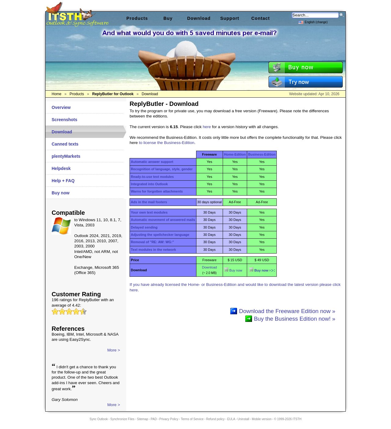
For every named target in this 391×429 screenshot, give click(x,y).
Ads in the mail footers (149, 202)
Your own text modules (149, 212)
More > (113, 350)
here (207, 126)
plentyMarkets (66, 156)
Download (62, 131)
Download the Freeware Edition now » (287, 311)
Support (229, 18)
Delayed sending (144, 227)
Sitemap (142, 419)
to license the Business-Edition (167, 142)
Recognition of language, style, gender (161, 169)
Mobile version (261, 419)
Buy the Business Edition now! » (294, 318)
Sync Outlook (99, 419)
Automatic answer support (152, 162)
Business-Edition (262, 154)
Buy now (60, 192)
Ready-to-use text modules (152, 176)
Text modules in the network (153, 249)
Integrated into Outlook (149, 184)
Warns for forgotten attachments (157, 191)
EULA (231, 419)
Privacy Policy (168, 419)
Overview (61, 107)
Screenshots (64, 119)
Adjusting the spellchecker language (160, 234)
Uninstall (243, 419)
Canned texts (65, 144)
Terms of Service (192, 419)
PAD (154, 419)
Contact (260, 18)
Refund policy (215, 419)
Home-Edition (235, 154)
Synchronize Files (122, 419)
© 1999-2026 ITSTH (287, 419)
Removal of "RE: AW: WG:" (152, 242)
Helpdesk (61, 168)
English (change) (312, 22)
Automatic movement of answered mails (163, 220)
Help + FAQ (63, 180)
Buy (168, 18)
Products (137, 18)
